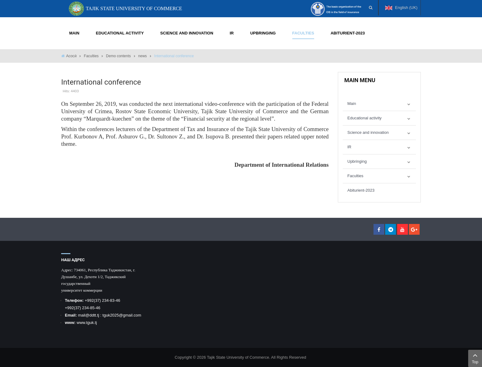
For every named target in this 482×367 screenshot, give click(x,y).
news (142, 56)
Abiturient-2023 (360, 190)
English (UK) (401, 10)
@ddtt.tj (92, 315)
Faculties (91, 56)
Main (351, 103)
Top (475, 357)
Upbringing (357, 161)
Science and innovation (368, 132)
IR (349, 147)
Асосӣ (71, 56)
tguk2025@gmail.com (121, 315)
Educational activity (364, 118)
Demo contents (118, 56)
